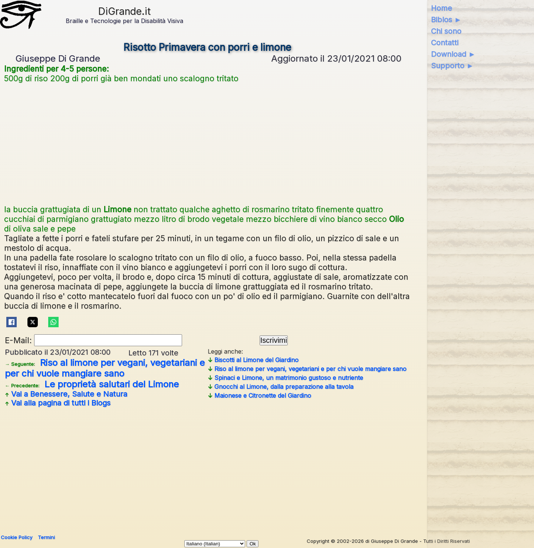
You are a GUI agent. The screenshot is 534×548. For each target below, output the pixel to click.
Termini (46, 537)
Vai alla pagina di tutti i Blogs (58, 402)
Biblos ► (446, 19)
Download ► (453, 54)
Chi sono (446, 31)
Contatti (444, 42)
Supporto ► (452, 65)
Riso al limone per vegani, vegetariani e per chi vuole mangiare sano (105, 368)
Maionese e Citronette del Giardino (259, 395)
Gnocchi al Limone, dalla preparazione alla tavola (280, 386)
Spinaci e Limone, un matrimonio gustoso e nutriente (285, 377)
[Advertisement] (207, 143)
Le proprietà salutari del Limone (92, 384)
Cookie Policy (16, 537)
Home (441, 8)
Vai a (66, 394)
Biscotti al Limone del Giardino (253, 360)
